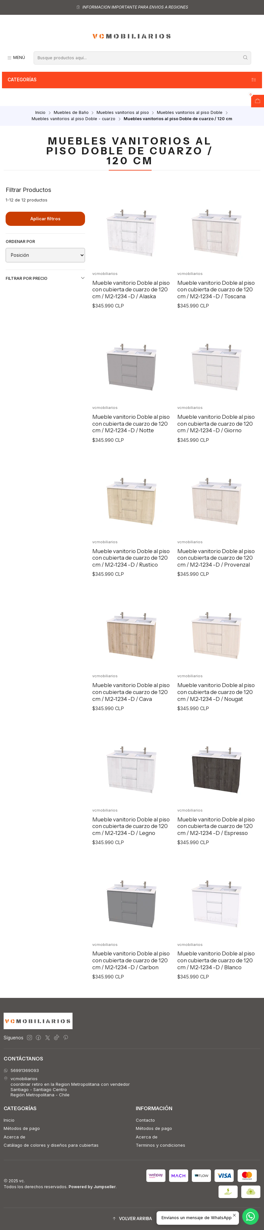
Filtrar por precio (45, 278)
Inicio (40, 113)
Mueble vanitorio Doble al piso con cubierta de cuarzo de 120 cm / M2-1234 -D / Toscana (216, 290)
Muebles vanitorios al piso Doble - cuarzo (73, 119)
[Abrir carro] (257, 101)
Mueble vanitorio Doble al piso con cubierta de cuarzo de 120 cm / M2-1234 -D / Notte (131, 438)
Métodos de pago (22, 1128)
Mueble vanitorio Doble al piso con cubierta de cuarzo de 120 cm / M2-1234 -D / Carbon (131, 974)
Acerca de (14, 1136)
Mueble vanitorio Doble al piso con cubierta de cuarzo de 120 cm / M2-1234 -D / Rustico (131, 572)
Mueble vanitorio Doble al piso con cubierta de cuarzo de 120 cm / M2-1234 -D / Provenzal (216, 572)
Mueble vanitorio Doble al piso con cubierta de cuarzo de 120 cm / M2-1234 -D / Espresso (216, 840)
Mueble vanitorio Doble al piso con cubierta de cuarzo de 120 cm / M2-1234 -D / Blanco (216, 974)
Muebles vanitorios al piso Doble (189, 113)
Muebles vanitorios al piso (123, 113)
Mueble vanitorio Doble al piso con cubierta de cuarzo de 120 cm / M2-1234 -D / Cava (131, 706)
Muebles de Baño (71, 113)
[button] (132, 1219)
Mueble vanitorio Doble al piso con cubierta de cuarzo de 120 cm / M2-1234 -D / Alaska (131, 290)
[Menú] (16, 57)
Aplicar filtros (45, 218)
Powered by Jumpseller (92, 1186)
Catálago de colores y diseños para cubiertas (51, 1145)
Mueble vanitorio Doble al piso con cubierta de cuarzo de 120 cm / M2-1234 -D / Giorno (216, 438)
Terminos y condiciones (160, 1145)
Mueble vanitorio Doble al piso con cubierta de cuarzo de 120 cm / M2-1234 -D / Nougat (216, 706)
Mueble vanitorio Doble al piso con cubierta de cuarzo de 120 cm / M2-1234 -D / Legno (131, 840)
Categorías (132, 80)
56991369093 (21, 1070)
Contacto (145, 1120)
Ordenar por (20, 241)
